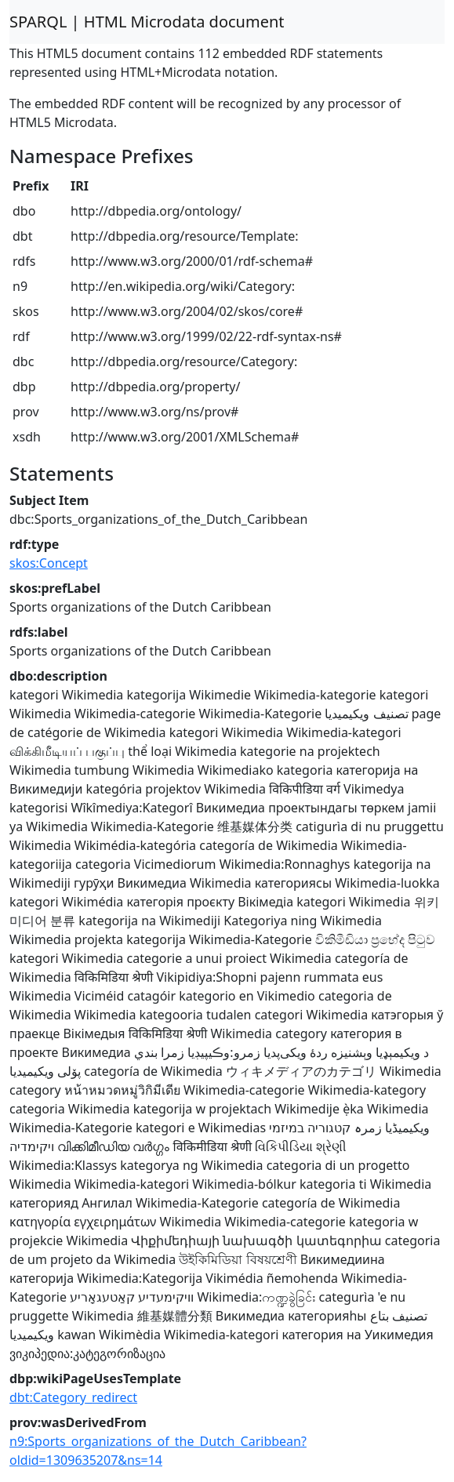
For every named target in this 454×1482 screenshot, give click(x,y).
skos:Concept (48, 563)
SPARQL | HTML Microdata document (147, 21)
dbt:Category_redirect (73, 1397)
